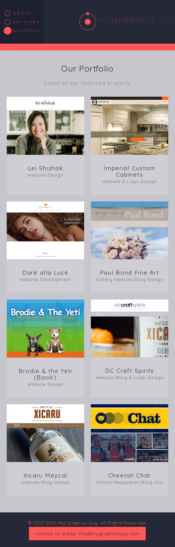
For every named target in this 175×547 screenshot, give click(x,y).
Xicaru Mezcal (45, 478)
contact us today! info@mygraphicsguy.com (87, 533)
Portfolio (27, 30)
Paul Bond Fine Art (130, 275)
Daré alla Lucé (45, 275)
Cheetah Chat (129, 478)
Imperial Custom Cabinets (129, 174)
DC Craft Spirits (130, 373)
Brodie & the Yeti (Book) (45, 377)
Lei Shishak (45, 171)
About (22, 12)
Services (26, 21)
